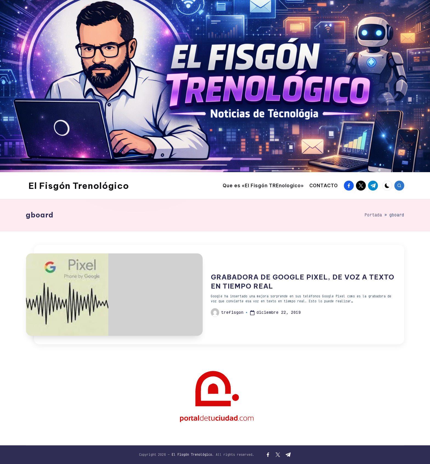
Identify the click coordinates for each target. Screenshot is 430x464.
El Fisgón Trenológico (79, 185)
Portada (373, 214)
